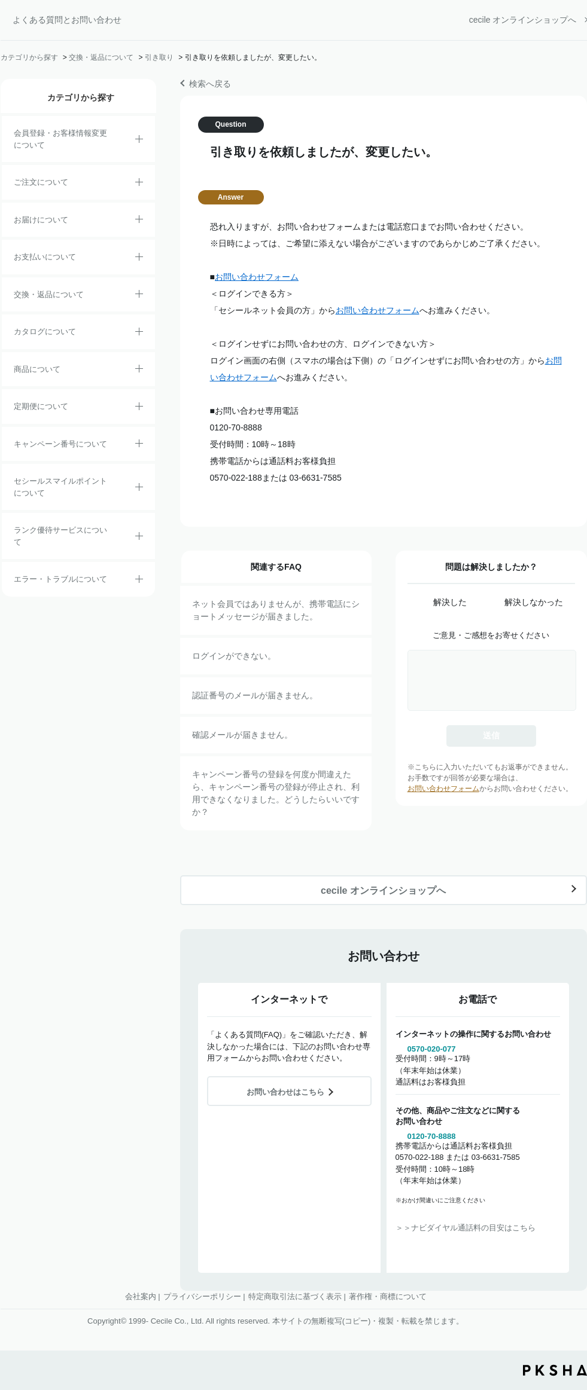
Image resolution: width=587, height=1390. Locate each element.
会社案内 (140, 1296)
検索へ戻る (210, 83)
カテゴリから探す (29, 57)
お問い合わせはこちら (285, 1091)
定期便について (41, 406)
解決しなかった (533, 602)
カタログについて (45, 331)
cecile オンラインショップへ (523, 20)
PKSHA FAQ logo (555, 1370)
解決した (450, 602)
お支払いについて (45, 256)
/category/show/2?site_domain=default (139, 184)
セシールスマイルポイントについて (60, 486)
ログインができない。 (234, 656)
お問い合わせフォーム (257, 277)
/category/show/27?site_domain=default (139, 445)
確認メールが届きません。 (242, 735)
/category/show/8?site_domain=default (139, 221)
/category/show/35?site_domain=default (139, 334)
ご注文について (41, 182)
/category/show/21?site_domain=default (139, 141)
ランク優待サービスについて (60, 536)
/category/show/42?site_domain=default (139, 489)
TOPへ (569, 1315)
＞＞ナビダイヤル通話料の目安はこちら (466, 1227)
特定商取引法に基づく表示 (295, 1296)
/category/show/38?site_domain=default (139, 408)
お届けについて (41, 219)
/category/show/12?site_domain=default (139, 296)
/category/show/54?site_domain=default (139, 538)
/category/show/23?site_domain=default (139, 581)
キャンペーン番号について (60, 443)
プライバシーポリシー (202, 1296)
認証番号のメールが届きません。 (255, 695)
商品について (37, 369)
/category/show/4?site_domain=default (139, 371)
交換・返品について (101, 57)
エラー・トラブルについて (60, 579)
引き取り (159, 57)
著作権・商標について (388, 1296)
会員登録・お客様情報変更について (60, 139)
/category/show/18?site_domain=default (139, 259)
